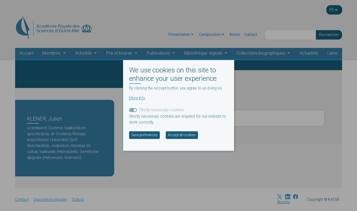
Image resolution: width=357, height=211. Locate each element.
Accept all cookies (182, 135)
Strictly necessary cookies (161, 110)
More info (137, 98)
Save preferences (144, 135)
